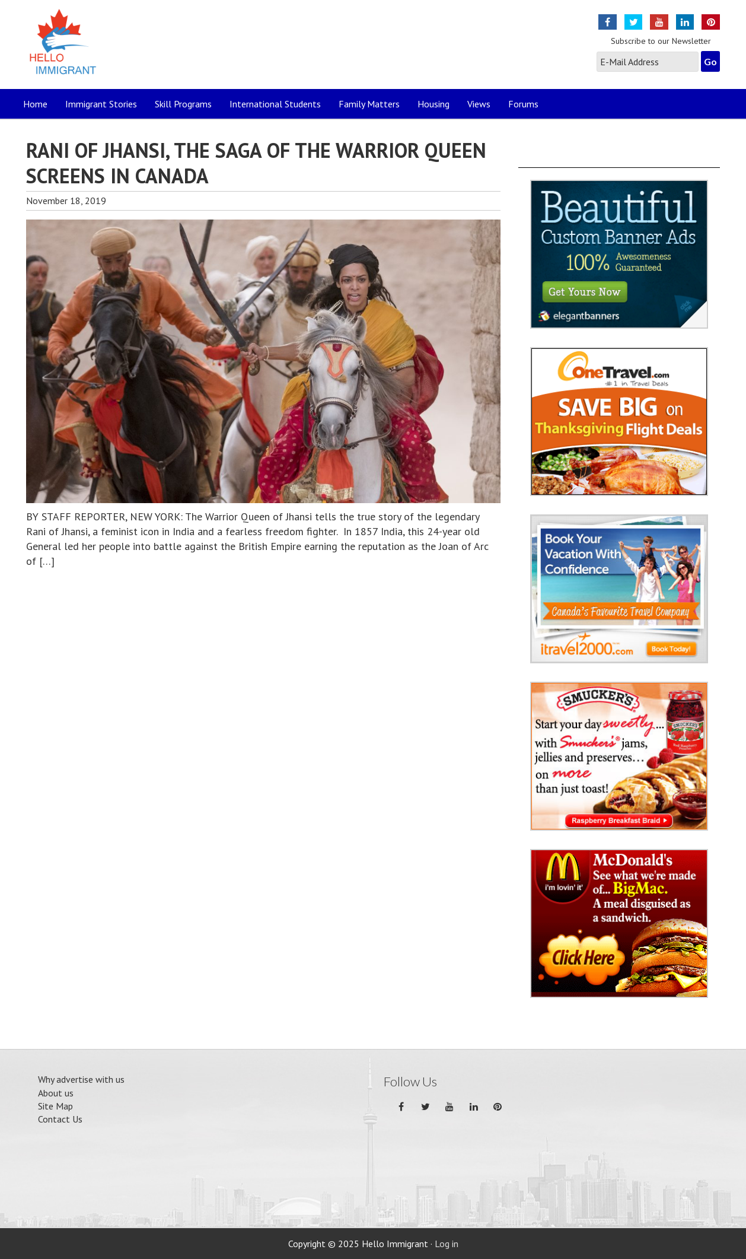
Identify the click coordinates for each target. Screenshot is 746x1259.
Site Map (55, 1106)
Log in (446, 1244)
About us (56, 1093)
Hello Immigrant (66, 49)
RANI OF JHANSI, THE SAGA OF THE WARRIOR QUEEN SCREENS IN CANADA (256, 163)
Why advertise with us (81, 1079)
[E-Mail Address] (648, 62)
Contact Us (60, 1119)
